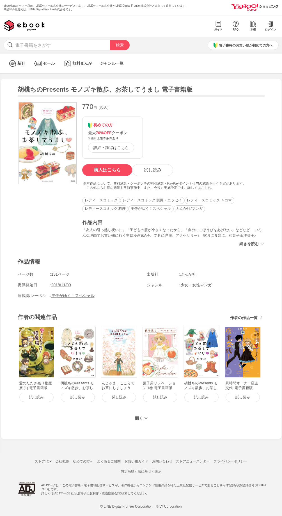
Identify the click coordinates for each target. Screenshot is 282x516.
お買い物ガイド (136, 461)
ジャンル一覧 (111, 63)
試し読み (153, 170)
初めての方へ (83, 461)
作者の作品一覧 (244, 317)
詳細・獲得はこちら (111, 147)
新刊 (16, 63)
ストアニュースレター (193, 461)
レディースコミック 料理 (105, 208)
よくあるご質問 (109, 461)
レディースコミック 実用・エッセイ (152, 200)
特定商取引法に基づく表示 (141, 471)
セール (44, 63)
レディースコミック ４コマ (209, 200)
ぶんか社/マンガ (189, 208)
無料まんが (77, 63)
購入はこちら (107, 170)
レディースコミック (101, 200)
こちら (206, 188)
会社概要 (62, 461)
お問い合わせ (162, 461)
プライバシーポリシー (230, 461)
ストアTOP (43, 461)
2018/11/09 (61, 285)
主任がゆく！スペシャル (151, 208)
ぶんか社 (188, 274)
